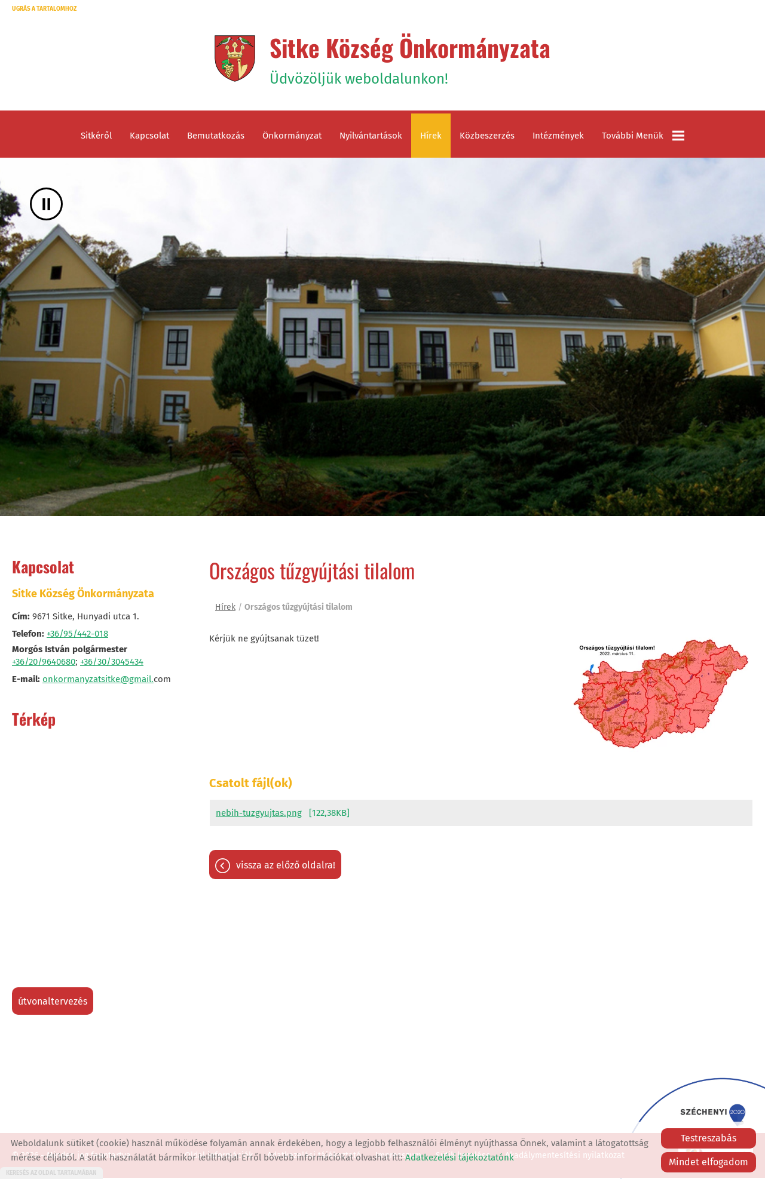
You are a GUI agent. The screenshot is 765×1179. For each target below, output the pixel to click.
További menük (643, 137)
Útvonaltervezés (52, 1003)
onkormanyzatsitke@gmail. (98, 681)
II (46, 206)
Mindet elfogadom (708, 1162)
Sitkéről (96, 137)
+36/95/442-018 (77, 635)
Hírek (431, 137)
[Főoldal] (233, 59)
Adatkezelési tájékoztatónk (459, 1157)
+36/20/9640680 (43, 663)
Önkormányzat (292, 137)
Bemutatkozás (215, 137)
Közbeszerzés (487, 137)
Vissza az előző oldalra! (285, 867)
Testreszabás (708, 1138)
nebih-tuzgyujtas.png (259, 814)
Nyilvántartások (370, 137)
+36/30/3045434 (111, 663)
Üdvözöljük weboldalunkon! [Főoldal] (410, 59)
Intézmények (558, 137)
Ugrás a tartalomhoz (44, 9)
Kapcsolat (149, 137)
